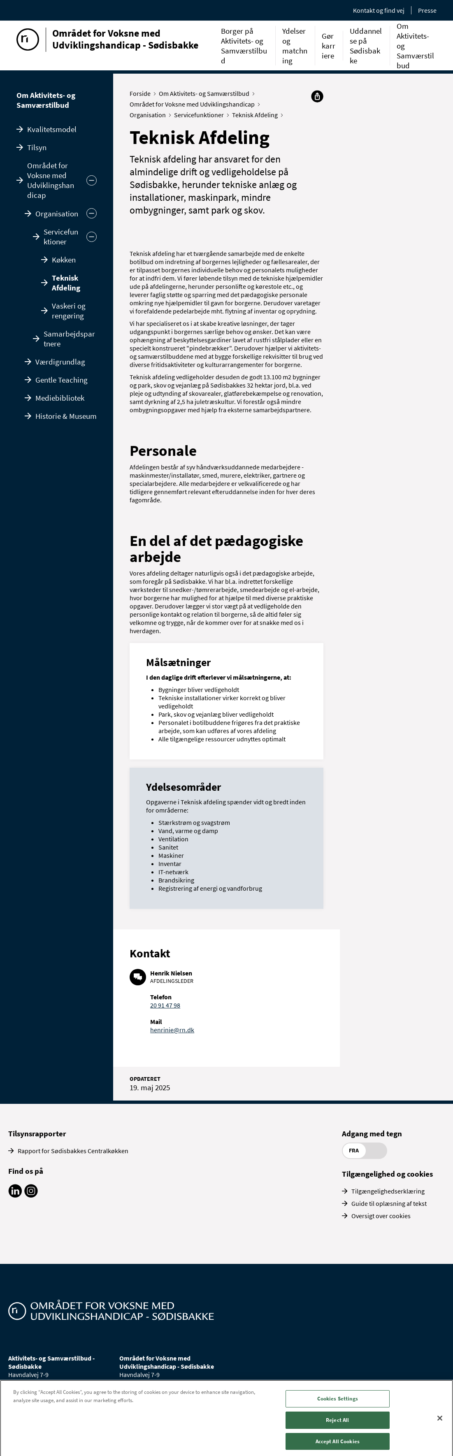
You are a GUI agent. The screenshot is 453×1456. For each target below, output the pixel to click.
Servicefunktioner (61, 236)
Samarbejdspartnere (69, 338)
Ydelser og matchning (294, 45)
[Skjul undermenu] (91, 180)
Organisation (56, 213)
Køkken (64, 260)
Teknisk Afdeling (66, 283)
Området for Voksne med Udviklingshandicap (50, 180)
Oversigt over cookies (381, 1216)
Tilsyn (36, 147)
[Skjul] (91, 213)
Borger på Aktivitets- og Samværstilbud (244, 45)
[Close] (440, 1424)
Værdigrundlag (60, 362)
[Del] (317, 96)
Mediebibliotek (59, 398)
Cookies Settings (337, 1404)
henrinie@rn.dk (172, 1030)
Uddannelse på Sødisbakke (366, 45)
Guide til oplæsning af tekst (389, 1203)
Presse (427, 10)
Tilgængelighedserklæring (388, 1191)
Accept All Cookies (338, 1447)
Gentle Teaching (61, 380)
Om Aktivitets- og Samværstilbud (45, 100)
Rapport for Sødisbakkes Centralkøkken (73, 1151)
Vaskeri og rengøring (69, 310)
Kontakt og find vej (378, 10)
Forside (142, 93)
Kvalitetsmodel (52, 129)
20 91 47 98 (165, 1005)
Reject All (337, 1426)
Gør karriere (328, 45)
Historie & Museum (66, 416)
